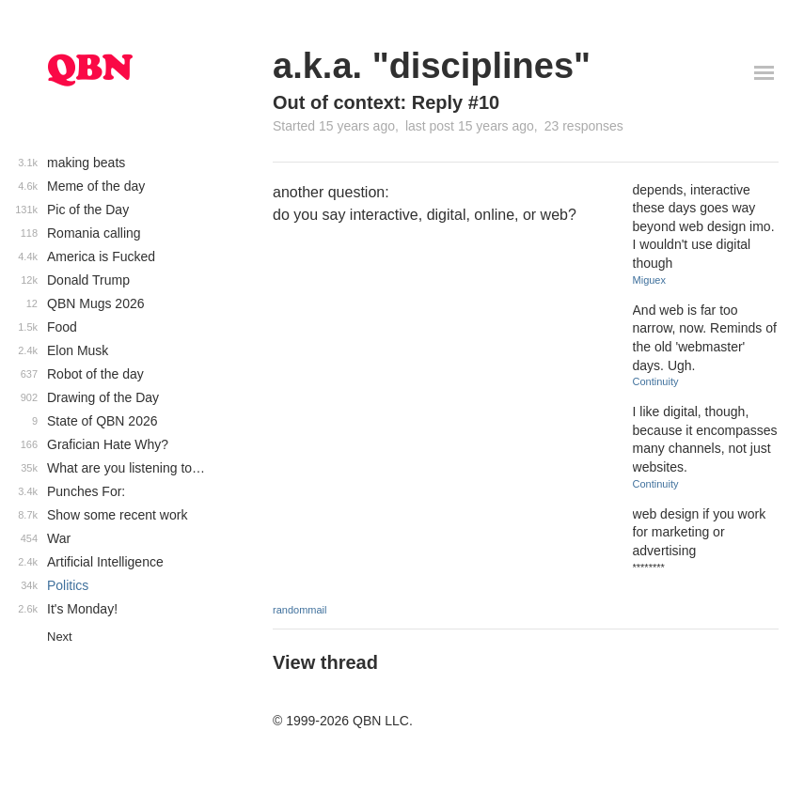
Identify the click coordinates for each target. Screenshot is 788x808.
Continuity (656, 381)
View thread (325, 662)
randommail (299, 609)
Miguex (649, 280)
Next (59, 636)
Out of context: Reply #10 (386, 102)
